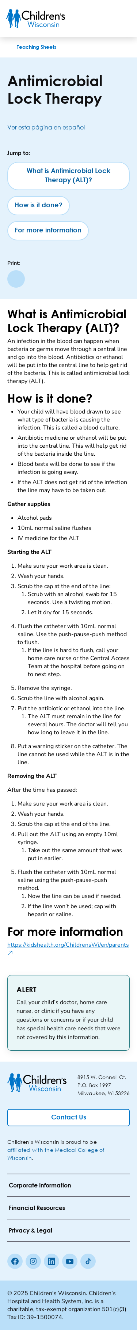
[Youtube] (69, 1261)
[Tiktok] (88, 1261)
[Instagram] (33, 1261)
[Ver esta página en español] (68, 127)
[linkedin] (51, 1261)
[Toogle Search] (103, 18)
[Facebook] (15, 1261)
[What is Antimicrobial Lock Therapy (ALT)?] (68, 176)
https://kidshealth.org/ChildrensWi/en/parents (68, 949)
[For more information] (48, 230)
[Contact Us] (68, 1117)
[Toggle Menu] (122, 18)
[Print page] (16, 279)
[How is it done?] (38, 205)
